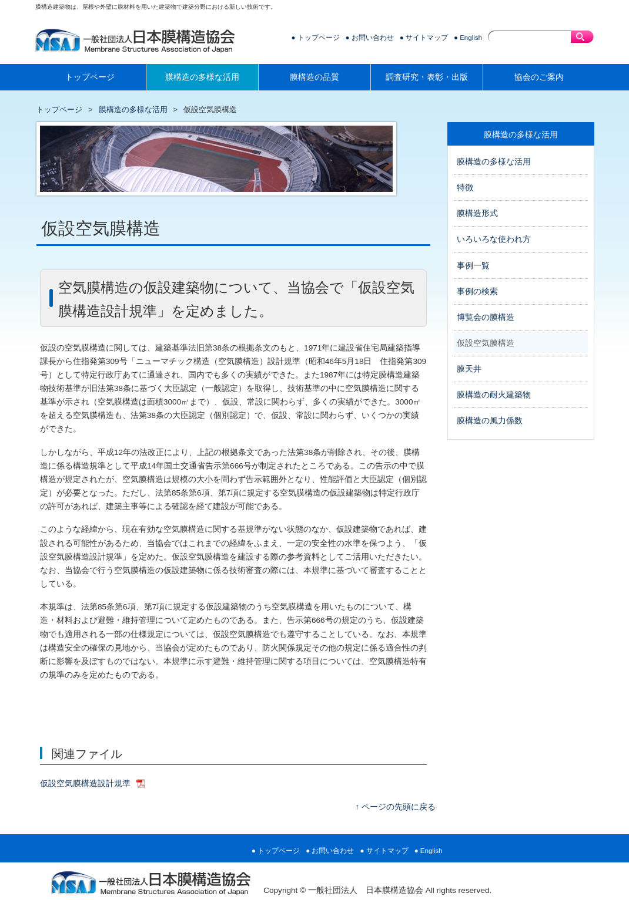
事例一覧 (473, 265)
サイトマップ (427, 37)
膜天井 (469, 369)
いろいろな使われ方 (494, 239)
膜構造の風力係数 (490, 420)
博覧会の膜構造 (485, 317)
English (471, 37)
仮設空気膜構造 (485, 343)
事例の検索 (477, 291)
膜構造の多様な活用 (202, 77)
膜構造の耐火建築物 (494, 394)
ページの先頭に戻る (399, 807)
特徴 (465, 187)
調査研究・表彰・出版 (427, 77)
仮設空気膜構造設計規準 (85, 783)
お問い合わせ (373, 37)
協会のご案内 (539, 77)
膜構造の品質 (314, 77)
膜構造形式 (477, 213)
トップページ (318, 37)
